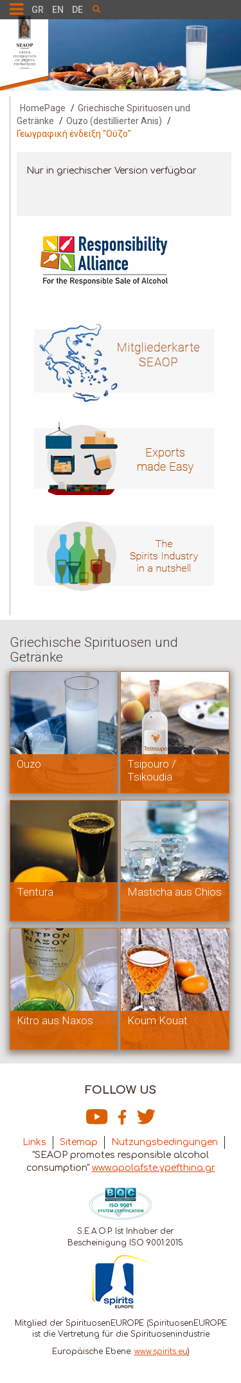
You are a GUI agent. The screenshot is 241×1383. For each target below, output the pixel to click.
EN (58, 10)
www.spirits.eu (161, 1351)
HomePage (43, 108)
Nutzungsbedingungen (164, 1142)
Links (34, 1142)
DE (77, 10)
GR (37, 10)
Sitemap (79, 1142)
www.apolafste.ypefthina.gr (153, 1168)
